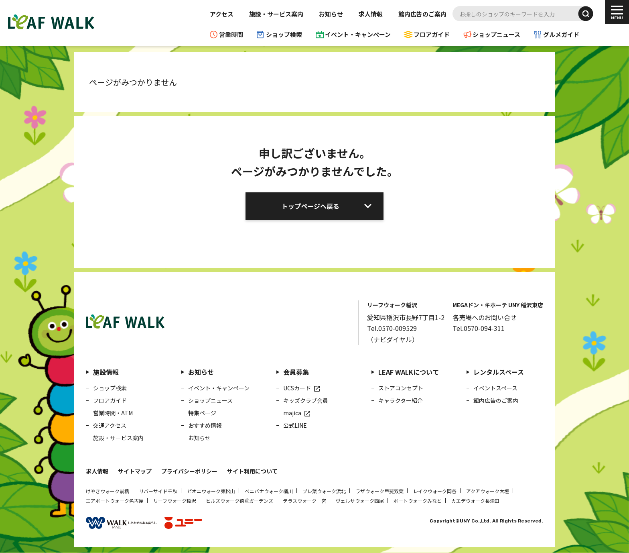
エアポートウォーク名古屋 (115, 500)
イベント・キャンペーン (358, 34)
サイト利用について (252, 471)
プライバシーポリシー (189, 471)
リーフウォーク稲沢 (174, 500)
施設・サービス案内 (276, 14)
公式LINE (295, 425)
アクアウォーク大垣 (487, 491)
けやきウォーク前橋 (107, 491)
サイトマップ (135, 471)
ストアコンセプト (400, 388)
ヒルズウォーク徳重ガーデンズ (239, 500)
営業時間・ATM (113, 413)
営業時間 (231, 34)
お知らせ (331, 14)
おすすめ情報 (205, 425)
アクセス (221, 14)
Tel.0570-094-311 (478, 328)
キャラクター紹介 (400, 400)
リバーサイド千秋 (158, 491)
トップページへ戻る (310, 206)
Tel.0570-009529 (392, 328)
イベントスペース (495, 388)
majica (292, 413)
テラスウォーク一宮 (304, 500)
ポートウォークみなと (418, 500)
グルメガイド (561, 34)
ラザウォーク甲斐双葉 (379, 491)
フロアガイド (432, 34)
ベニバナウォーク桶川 (269, 491)
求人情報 (371, 14)
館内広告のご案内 (422, 14)
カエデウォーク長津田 (475, 500)
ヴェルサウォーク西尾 (360, 500)
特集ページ (202, 413)
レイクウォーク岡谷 (435, 491)
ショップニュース (496, 34)
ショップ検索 (284, 34)
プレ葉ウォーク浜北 (324, 491)
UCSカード (297, 388)
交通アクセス (109, 425)
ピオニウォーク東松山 (211, 491)
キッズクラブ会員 (305, 400)
